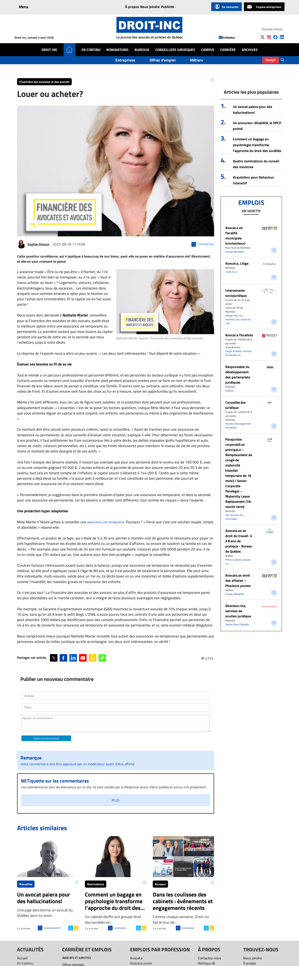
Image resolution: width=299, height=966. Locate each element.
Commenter (119, 928)
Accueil (22, 958)
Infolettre (227, 37)
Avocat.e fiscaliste (239, 335)
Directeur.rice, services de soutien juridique (238, 611)
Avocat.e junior (141, 963)
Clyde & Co (231, 272)
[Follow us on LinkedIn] (282, 36)
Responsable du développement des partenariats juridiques (237, 374)
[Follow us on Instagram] (269, 36)
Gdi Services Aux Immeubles (234, 517)
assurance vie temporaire (105, 522)
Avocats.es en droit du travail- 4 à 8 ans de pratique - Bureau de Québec (238, 541)
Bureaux (142, 49)
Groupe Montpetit (234, 252)
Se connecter (227, 6)
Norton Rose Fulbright (237, 624)
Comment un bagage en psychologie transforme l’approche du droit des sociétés (257, 144)
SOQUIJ (229, 391)
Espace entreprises (264, 6)
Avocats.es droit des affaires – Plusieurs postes (238, 580)
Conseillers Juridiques (175, 49)
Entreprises (125, 60)
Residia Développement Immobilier (238, 426)
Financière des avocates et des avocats (44, 81)
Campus (207, 49)
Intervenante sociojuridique (236, 293)
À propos (132, 6)
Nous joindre (150, 6)
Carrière (228, 49)
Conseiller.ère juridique (235, 405)
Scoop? (271, 59)
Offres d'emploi (163, 60)
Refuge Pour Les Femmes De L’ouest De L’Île (238, 319)
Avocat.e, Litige (236, 263)
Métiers (196, 60)
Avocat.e (136, 958)
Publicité (167, 6)
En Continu (90, 49)
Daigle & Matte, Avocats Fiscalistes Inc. (238, 353)
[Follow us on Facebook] (275, 36)
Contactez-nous (209, 958)
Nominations (117, 49)
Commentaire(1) (52, 928)
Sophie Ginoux (38, 244)
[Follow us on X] (262, 36)
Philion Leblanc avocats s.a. (238, 562)
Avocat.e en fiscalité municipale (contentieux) (235, 235)
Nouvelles (25, 884)
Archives (250, 49)
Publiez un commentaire (46, 738)
